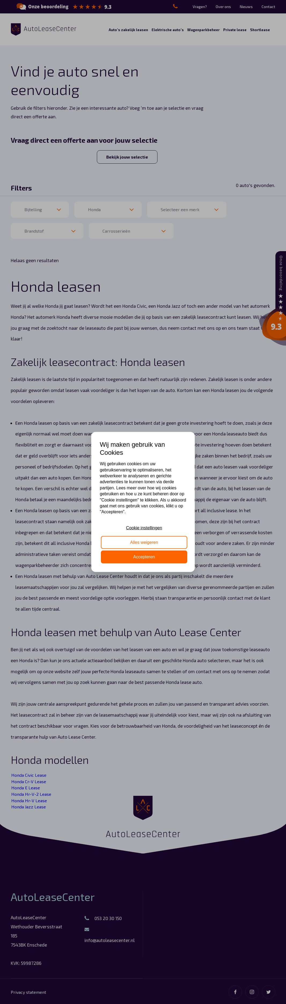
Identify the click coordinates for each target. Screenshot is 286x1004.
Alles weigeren (144, 542)
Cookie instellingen (144, 527)
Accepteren (144, 557)
